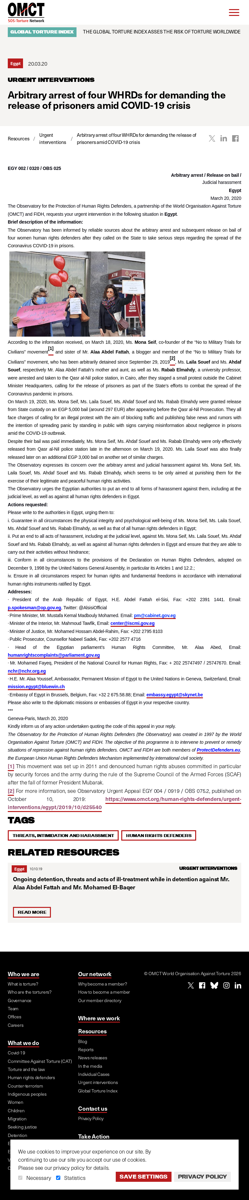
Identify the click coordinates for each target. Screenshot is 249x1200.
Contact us (92, 1108)
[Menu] (234, 12)
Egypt (19, 869)
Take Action (94, 1136)
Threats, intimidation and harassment (63, 835)
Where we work (99, 1017)
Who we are (23, 973)
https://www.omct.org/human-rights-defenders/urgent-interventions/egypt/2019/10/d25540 (124, 803)
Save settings (144, 1176)
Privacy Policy (202, 1176)
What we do (23, 1042)
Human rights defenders (158, 835)
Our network (95, 973)
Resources (92, 1030)
